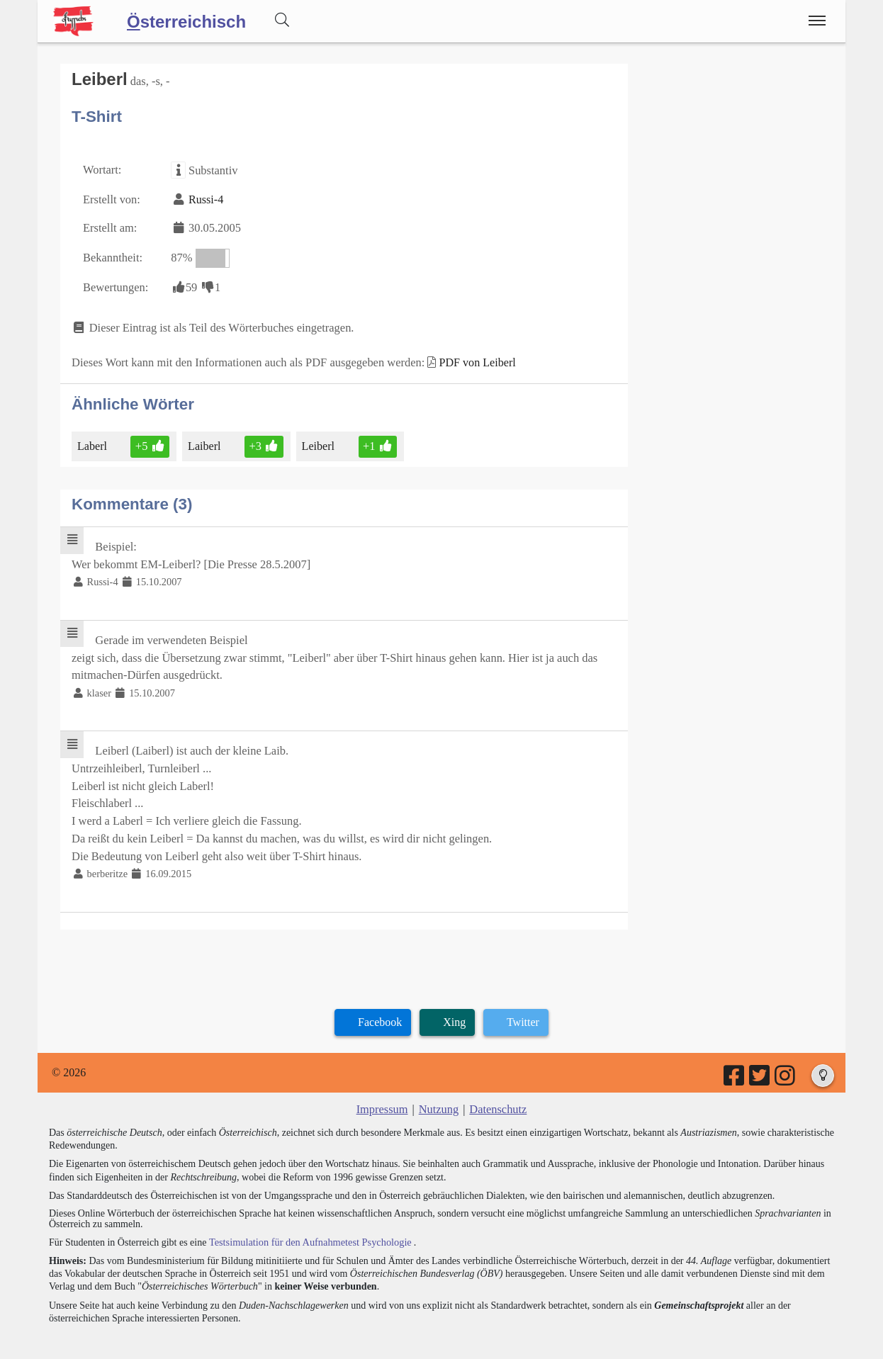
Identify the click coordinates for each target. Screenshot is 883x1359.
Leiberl (315, 440)
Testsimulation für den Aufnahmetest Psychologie (308, 1225)
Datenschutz (497, 1093)
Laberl (93, 440)
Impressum (383, 1093)
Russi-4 (203, 197)
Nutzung (438, 1093)
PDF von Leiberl (467, 357)
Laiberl (203, 440)
